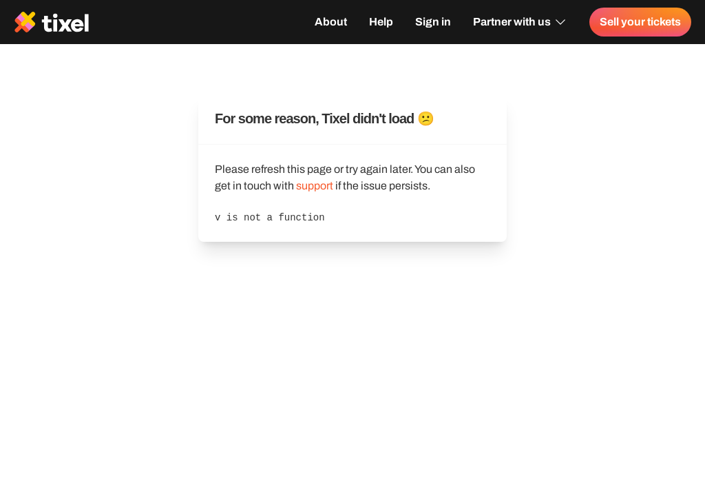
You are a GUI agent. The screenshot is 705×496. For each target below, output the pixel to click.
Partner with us (520, 22)
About (331, 22)
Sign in (433, 22)
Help (381, 22)
